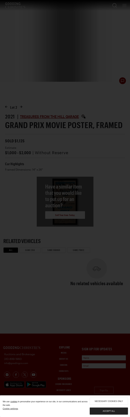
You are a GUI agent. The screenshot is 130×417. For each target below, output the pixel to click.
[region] (65, 406)
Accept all (109, 411)
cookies (13, 401)
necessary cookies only (109, 401)
